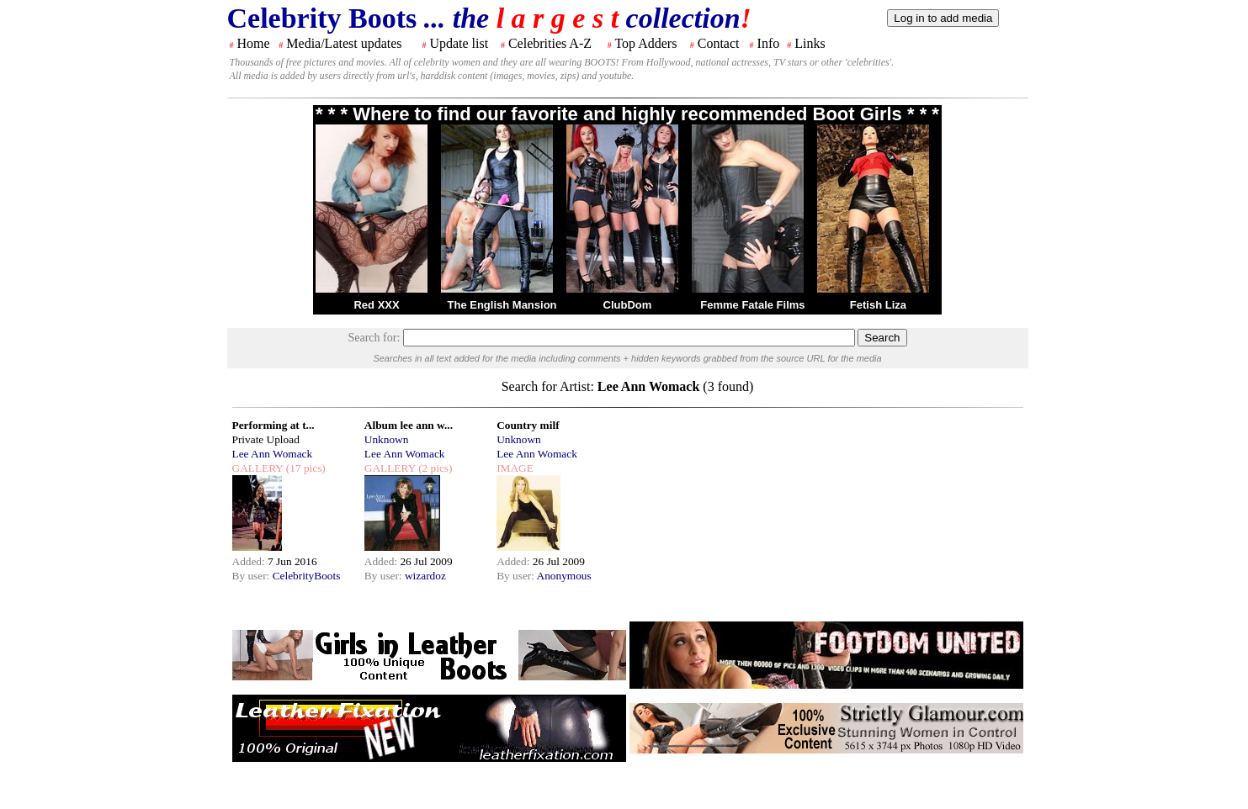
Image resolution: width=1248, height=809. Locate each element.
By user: (252, 575)
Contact (719, 43)
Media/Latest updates (343, 43)
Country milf (528, 425)
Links (809, 43)
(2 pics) (434, 468)
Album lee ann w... (408, 425)
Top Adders (645, 43)
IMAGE (515, 468)
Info (768, 43)
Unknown (386, 439)
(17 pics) (304, 468)
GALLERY (258, 468)
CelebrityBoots (307, 575)
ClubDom (627, 305)
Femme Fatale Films (752, 305)
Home (253, 43)
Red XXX (376, 305)
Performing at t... (273, 425)
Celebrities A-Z (550, 43)
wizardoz (425, 575)
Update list (458, 43)
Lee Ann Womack (272, 453)
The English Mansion (502, 305)
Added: (250, 561)
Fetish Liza (878, 305)
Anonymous (564, 575)
